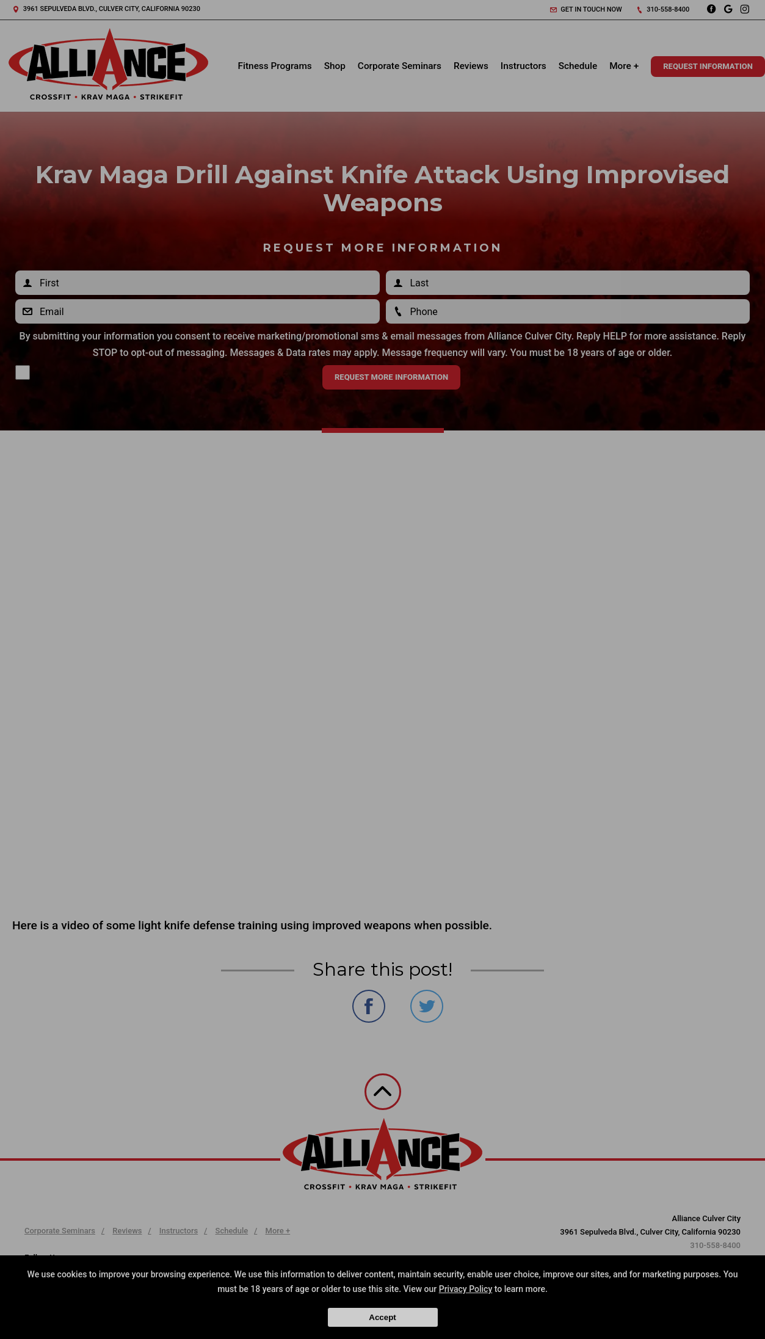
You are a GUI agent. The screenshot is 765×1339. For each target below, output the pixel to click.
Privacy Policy (466, 1289)
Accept (382, 1317)
